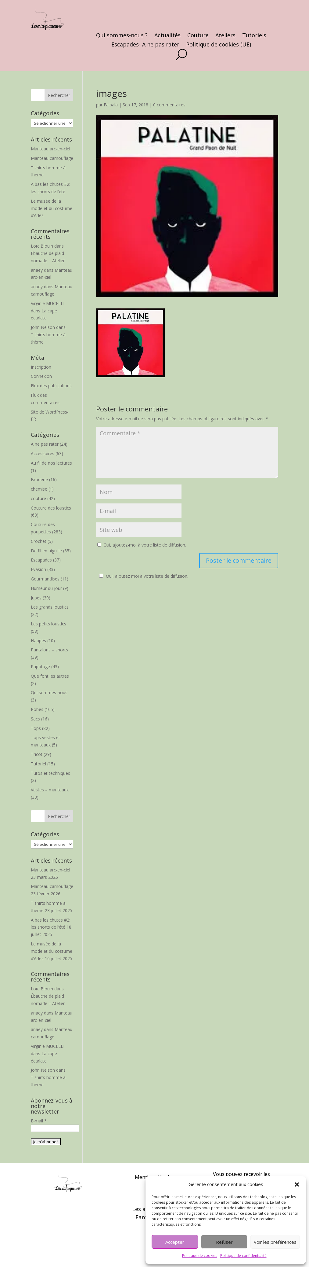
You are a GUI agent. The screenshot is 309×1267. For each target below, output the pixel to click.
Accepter (174, 1242)
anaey (37, 270)
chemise (39, 489)
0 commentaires (169, 105)
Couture (198, 36)
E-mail (39, 1121)
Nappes (38, 640)
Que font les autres (50, 676)
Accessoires (42, 453)
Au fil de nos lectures (51, 463)
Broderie (39, 479)
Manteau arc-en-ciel (50, 149)
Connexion (41, 376)
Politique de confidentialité (243, 1255)
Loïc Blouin (42, 246)
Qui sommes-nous (49, 692)
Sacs (35, 719)
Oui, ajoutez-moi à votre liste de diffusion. (141, 545)
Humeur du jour (46, 588)
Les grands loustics (50, 607)
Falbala (111, 105)
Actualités (167, 36)
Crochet (38, 541)
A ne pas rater (45, 444)
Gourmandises (45, 579)
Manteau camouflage (52, 158)
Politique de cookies (199, 1255)
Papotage (40, 666)
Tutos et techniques (50, 773)
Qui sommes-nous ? (122, 36)
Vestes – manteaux (50, 790)
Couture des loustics (51, 508)
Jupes (36, 598)
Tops (36, 728)
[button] (297, 1184)
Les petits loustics (48, 624)
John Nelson (43, 327)
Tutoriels (254, 36)
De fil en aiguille (46, 551)
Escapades (41, 560)
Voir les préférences (275, 1242)
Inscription (41, 367)
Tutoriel (38, 764)
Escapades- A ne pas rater (145, 45)
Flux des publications (51, 386)
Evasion (38, 569)
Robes (37, 709)
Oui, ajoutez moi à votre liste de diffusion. (142, 576)
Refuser (224, 1242)
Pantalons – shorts (49, 650)
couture (38, 498)
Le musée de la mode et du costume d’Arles (51, 208)
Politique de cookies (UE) (218, 45)
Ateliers (225, 36)
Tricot (36, 754)
